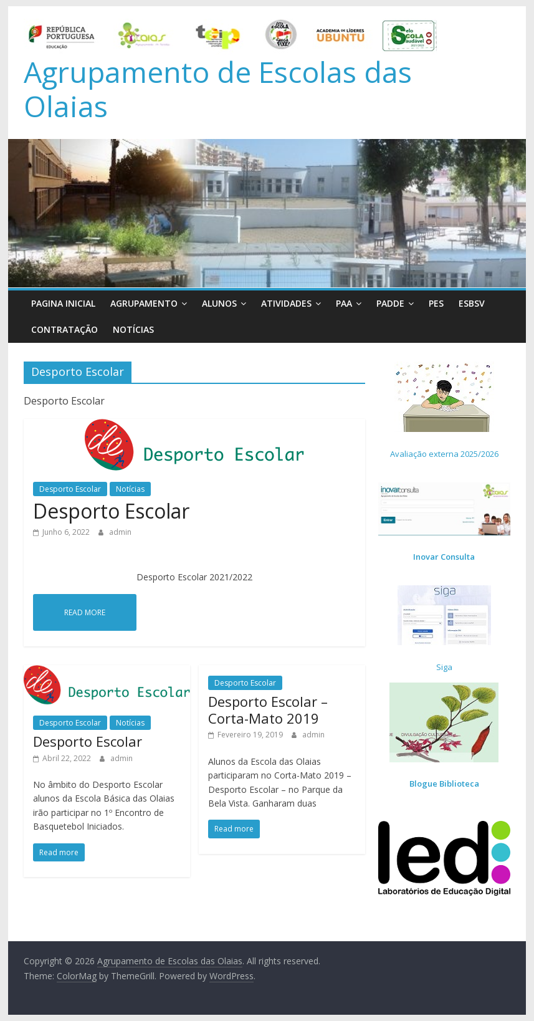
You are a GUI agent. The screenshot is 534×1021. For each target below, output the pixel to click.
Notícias (133, 329)
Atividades (286, 303)
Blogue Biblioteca (444, 783)
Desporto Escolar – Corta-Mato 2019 (268, 709)
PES (436, 303)
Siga (444, 667)
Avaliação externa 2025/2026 (444, 453)
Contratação (64, 329)
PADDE (390, 303)
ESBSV (472, 303)
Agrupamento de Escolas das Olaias (218, 88)
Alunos (219, 303)
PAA (344, 303)
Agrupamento (144, 303)
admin (120, 532)
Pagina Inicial (63, 303)
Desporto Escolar (70, 489)
